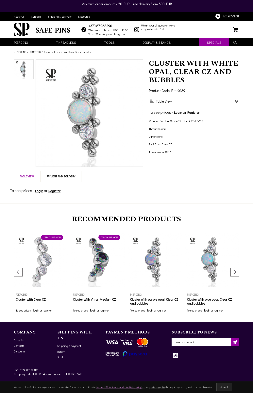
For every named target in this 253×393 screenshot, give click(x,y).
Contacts (36, 16)
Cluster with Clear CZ (31, 299)
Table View (27, 176)
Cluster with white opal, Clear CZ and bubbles (67, 51)
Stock (60, 357)
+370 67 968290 (100, 26)
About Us (19, 16)
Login (178, 112)
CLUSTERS (35, 51)
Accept (224, 387)
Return (61, 351)
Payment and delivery (60, 176)
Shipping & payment (60, 16)
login (36, 310)
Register (193, 112)
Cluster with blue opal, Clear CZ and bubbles (209, 301)
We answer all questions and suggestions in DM (158, 27)
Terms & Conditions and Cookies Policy (119, 387)
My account (231, 16)
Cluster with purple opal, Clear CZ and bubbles (154, 301)
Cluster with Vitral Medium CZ (94, 299)
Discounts (84, 16)
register (47, 310)
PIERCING (21, 51)
